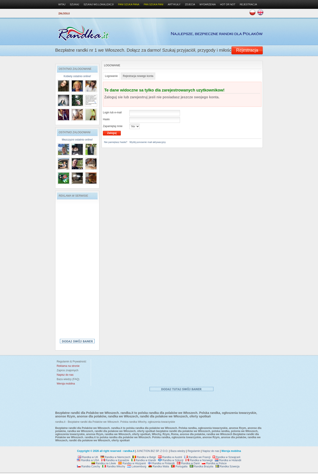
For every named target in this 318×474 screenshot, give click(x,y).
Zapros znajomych (67, 370)
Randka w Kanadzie (115, 460)
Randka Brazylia (201, 466)
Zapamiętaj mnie (113, 126)
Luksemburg (136, 466)
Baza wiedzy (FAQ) (67, 379)
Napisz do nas (211, 451)
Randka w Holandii (228, 460)
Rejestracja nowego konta (138, 76)
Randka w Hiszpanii (132, 463)
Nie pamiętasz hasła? (115, 142)
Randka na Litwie (103, 463)
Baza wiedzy (177, 451)
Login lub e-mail (112, 112)
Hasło (106, 119)
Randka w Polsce (214, 463)
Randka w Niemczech (115, 457)
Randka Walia (158, 466)
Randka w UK (88, 457)
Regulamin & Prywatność (70, 361)
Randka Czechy (88, 466)
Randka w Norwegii (199, 460)
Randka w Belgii (144, 457)
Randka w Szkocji (170, 460)
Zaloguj (64, 13)
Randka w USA (88, 460)
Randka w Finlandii (161, 463)
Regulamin (193, 451)
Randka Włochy (113, 466)
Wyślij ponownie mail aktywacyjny (147, 142)
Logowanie (111, 76)
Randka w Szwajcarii (226, 457)
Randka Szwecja (228, 466)
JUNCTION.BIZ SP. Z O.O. (152, 451)
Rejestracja (248, 4)
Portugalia (179, 466)
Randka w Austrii (170, 457)
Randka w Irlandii (143, 460)
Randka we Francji (197, 457)
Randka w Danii (188, 463)
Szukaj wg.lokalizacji (98, 4)
